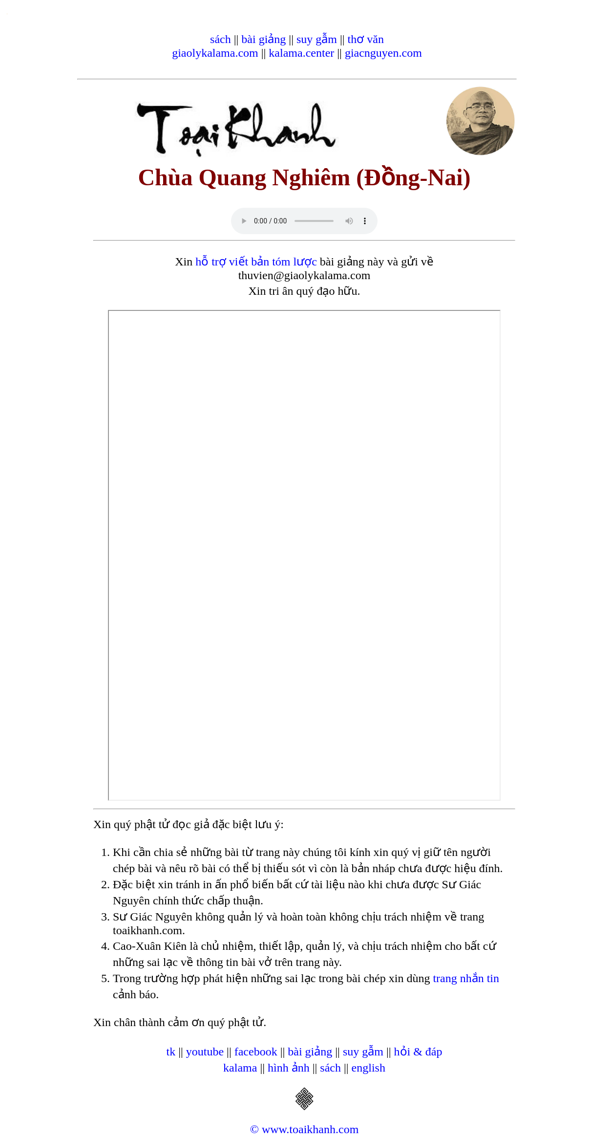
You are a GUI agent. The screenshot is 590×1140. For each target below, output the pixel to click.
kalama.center (301, 52)
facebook (255, 1051)
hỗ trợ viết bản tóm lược (256, 261)
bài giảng (263, 39)
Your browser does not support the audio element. (304, 221)
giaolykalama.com (215, 52)
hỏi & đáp (418, 1051)
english (368, 1067)
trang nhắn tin (466, 978)
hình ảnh (289, 1067)
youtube (205, 1051)
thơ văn (366, 39)
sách (220, 39)
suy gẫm (316, 39)
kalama (240, 1067)
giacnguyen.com (383, 52)
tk (170, 1051)
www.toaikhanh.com (310, 1129)
